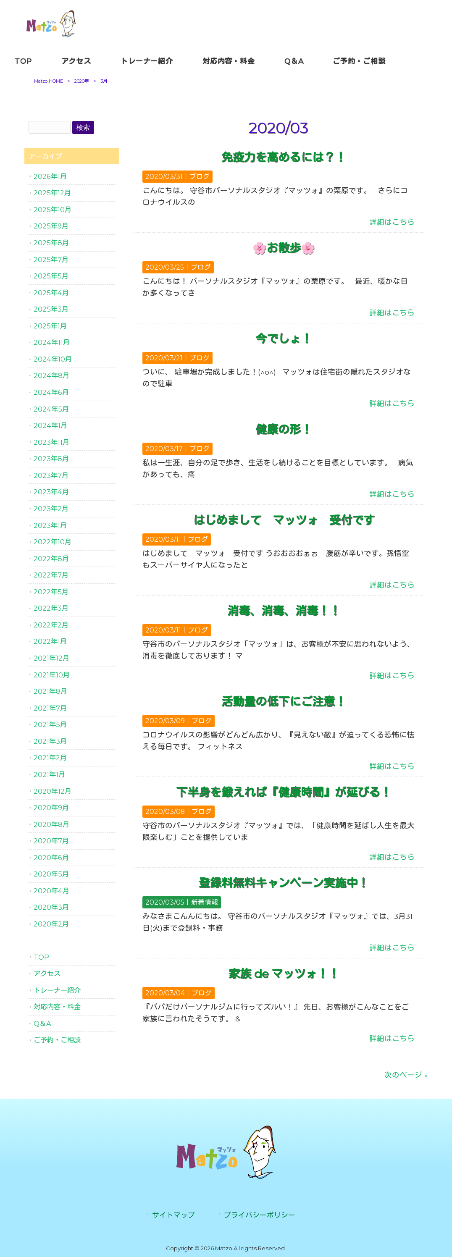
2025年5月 (51, 276)
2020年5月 (51, 874)
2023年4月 (51, 492)
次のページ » (406, 1075)
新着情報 (204, 902)
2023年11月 (51, 442)
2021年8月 (50, 691)
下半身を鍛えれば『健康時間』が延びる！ (284, 792)
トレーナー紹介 (57, 990)
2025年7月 (51, 259)
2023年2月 (51, 508)
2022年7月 (51, 575)
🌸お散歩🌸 (283, 248)
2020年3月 (51, 907)
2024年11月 (52, 342)
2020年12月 (52, 791)
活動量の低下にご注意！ (283, 702)
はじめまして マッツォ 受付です (284, 520)
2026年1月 (50, 176)
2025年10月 (52, 209)
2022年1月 (50, 641)
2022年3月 (51, 608)
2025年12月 (52, 193)
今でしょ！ (283, 339)
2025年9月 (51, 226)
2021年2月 (50, 757)
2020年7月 (51, 841)
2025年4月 (51, 293)
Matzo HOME (48, 81)
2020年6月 (51, 857)
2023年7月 (51, 475)
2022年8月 (51, 558)
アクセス (47, 973)
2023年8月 (51, 458)
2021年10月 (52, 675)
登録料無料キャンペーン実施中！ (284, 883)
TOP (41, 957)
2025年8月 (51, 243)
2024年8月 (51, 375)
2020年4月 (51, 891)
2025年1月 (50, 326)
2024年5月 (51, 409)
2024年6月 (51, 392)
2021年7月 (50, 708)
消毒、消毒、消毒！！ (284, 611)
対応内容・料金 (57, 1006)
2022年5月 (51, 592)
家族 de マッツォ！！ (284, 974)
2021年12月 (51, 658)
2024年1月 (50, 425)
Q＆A (42, 1023)
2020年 (81, 81)
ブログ (199, 177)
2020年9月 (51, 807)
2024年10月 (53, 359)
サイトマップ (173, 1215)
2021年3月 (50, 741)
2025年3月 (51, 309)
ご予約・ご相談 (57, 1040)
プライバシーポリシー (259, 1215)
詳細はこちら (392, 222)
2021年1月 (49, 774)
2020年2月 (51, 924)
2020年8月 (51, 824)
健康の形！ (283, 429)
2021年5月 (50, 724)
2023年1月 (50, 525)
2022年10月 (52, 542)
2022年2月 (51, 625)
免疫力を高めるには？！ (283, 157)
